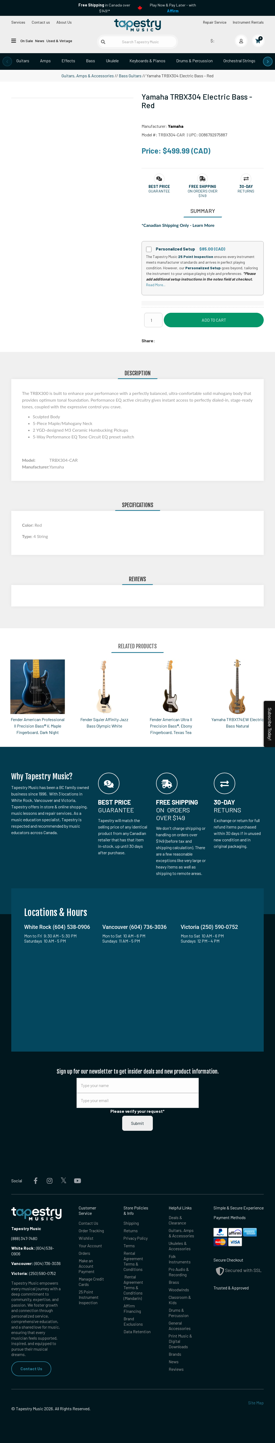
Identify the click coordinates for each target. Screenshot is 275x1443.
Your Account (90, 1245)
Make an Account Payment (87, 1267)
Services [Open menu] (18, 22)
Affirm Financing (132, 1310)
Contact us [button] (41, 22)
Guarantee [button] (159, 191)
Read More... (155, 284)
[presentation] (7, 61)
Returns (131, 1230)
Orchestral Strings (239, 60)
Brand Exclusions (133, 1323)
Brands (175, 1356)
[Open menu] (13, 40)
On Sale (26, 40)
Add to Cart (214, 319)
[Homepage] (137, 25)
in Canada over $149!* (104, 8)
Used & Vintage (59, 40)
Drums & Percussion (194, 60)
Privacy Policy (136, 1238)
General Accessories (180, 1327)
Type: (27, 536)
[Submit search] (103, 42)
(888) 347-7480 (24, 1238)
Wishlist (86, 1238)
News (39, 40)
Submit (137, 1123)
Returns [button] (246, 191)
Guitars (22, 60)
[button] (159, 186)
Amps (45, 60)
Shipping (131, 1223)
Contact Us (31, 1368)
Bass (90, 60)
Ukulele (112, 60)
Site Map (256, 1402)
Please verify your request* (137, 1111)
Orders (84, 1253)
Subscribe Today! (269, 723)
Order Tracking (91, 1230)
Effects (68, 60)
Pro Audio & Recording (179, 1272)
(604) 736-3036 (36, 1263)
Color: (28, 525)
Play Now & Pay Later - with (173, 8)
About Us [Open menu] (64, 22)
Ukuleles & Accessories (180, 1246)
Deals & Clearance (177, 1220)
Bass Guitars (130, 75)
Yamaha (175, 126)
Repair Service (214, 22)
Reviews (176, 1371)
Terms (129, 1245)
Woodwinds (179, 1290)
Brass (174, 1283)
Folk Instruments (180, 1259)
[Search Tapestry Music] (137, 42)
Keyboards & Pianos (147, 60)
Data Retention (137, 1333)
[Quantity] (153, 320)
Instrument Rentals (248, 22)
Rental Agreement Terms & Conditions (133, 1262)
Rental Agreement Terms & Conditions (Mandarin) (133, 1288)
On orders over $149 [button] (203, 193)
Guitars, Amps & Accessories (87, 75)
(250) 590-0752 (33, 1273)
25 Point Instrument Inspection (89, 1298)
